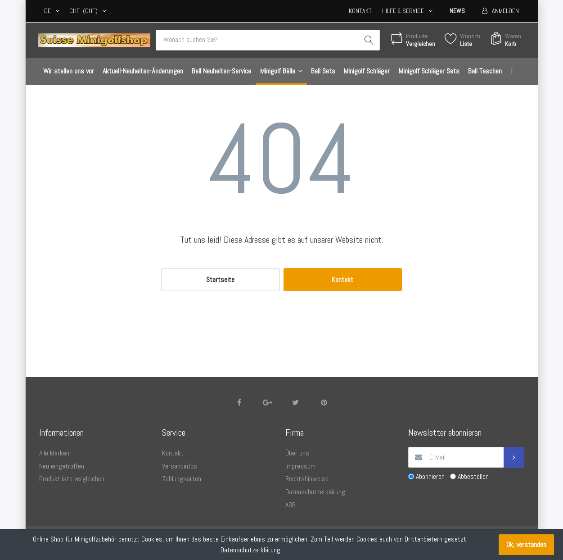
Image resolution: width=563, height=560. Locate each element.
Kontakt (360, 11)
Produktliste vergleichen (71, 478)
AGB (290, 505)
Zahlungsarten (181, 478)
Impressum (300, 466)
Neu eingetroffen (61, 466)
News (457, 11)
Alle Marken (54, 453)
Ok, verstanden (526, 544)
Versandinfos (179, 466)
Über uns (297, 453)
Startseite (220, 279)
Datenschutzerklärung (315, 491)
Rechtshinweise (307, 478)
